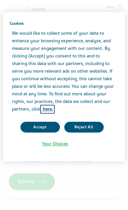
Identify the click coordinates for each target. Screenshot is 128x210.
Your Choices (55, 144)
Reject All (84, 127)
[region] (64, 86)
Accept (39, 127)
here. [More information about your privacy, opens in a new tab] (47, 109)
